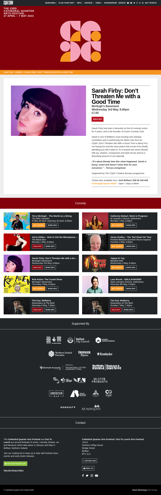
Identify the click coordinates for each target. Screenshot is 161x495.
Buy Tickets (151, 3)
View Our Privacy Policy (14, 470)
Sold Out (97, 119)
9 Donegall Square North (104, 183)
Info (80, 3)
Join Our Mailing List (15, 463)
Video (99, 3)
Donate (122, 3)
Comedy (19, 72)
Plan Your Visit (67, 3)
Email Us (88, 468)
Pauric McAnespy (144, 490)
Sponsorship (110, 3)
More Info (52, 225)
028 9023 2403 (89, 460)
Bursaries (51, 3)
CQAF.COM (8, 72)
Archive (89, 3)
